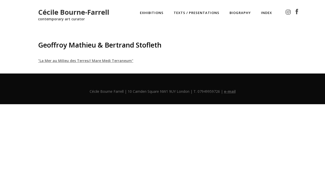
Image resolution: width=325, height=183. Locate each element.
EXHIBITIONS (152, 12)
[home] (73, 13)
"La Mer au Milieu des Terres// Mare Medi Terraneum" (85, 60)
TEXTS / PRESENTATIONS (196, 12)
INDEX (266, 12)
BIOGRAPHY (240, 12)
